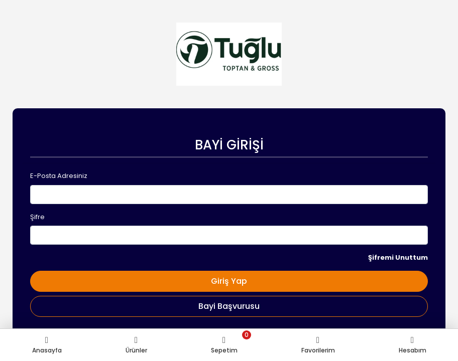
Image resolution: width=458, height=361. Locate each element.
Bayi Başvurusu (229, 306)
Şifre (37, 217)
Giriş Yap (229, 281)
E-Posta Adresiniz (58, 175)
